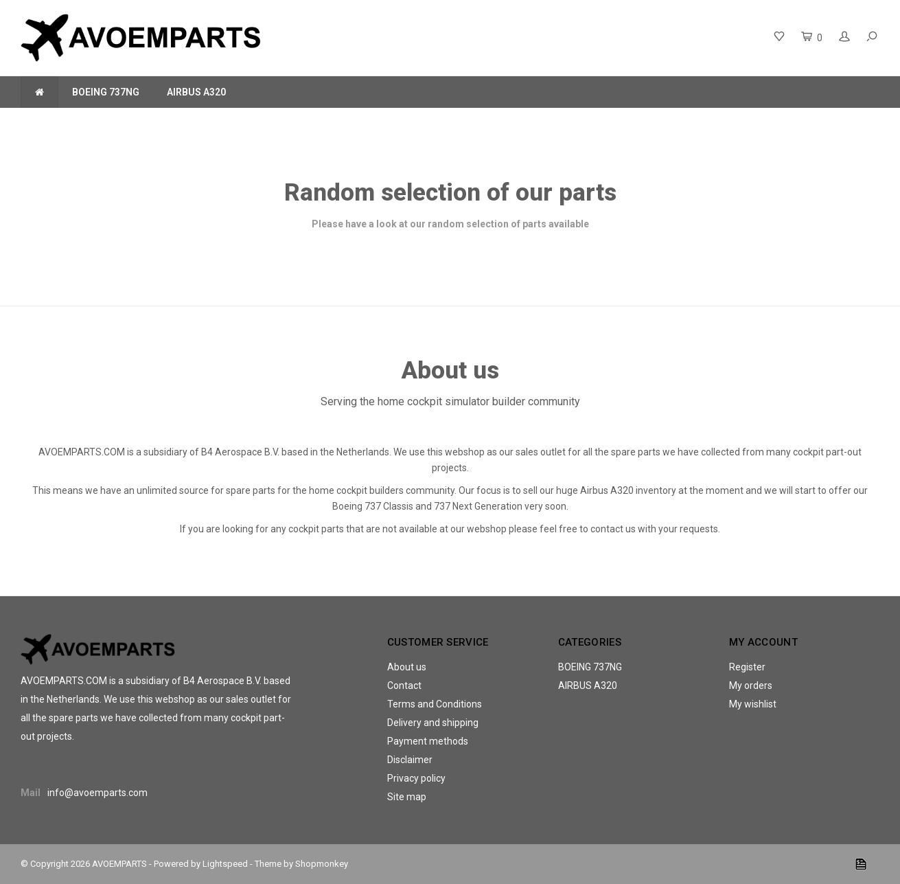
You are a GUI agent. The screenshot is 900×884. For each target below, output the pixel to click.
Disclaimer (409, 759)
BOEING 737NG (105, 92)
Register (747, 666)
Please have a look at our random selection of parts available (450, 223)
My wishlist (752, 704)
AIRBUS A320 (196, 92)
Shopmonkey (321, 864)
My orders (750, 685)
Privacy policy (416, 778)
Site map (406, 796)
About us (406, 666)
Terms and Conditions (434, 704)
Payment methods (427, 741)
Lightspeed (225, 864)
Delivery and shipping (432, 722)
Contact (404, 685)
